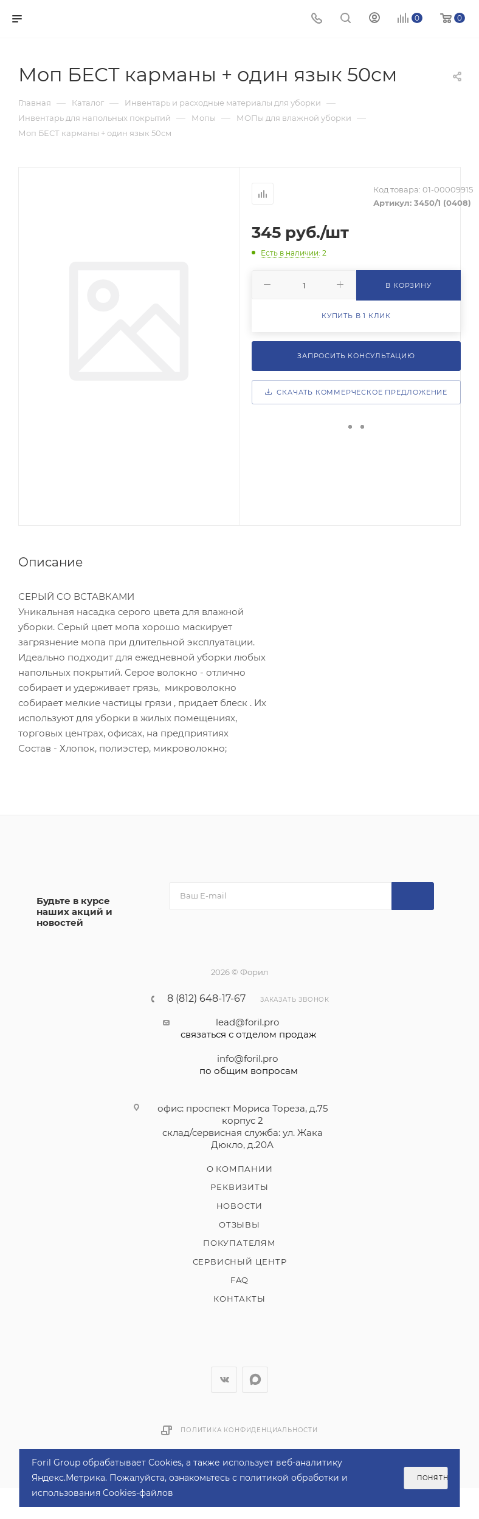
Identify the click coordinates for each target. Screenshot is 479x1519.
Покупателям (239, 1243)
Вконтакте (224, 1380)
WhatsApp (255, 1380)
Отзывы (239, 1224)
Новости (239, 1206)
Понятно (432, 1478)
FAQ (239, 1280)
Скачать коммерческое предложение (356, 392)
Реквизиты (239, 1187)
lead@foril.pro (248, 1028)
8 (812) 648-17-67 (206, 999)
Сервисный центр (240, 1261)
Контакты (239, 1298)
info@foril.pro (248, 1065)
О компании (240, 1169)
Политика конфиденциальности (249, 1430)
